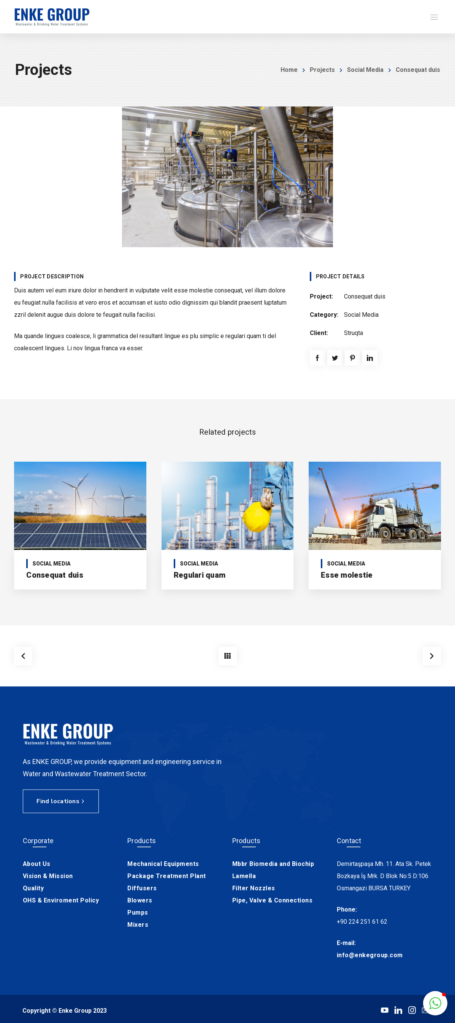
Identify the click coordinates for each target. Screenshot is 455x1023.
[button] (435, 1003)
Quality (33, 886)
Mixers (137, 923)
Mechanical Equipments (163, 862)
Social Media (365, 69)
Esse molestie (347, 575)
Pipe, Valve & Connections (272, 898)
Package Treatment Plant (166, 874)
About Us (37, 862)
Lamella (244, 874)
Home (289, 69)
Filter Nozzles (253, 886)
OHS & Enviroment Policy (61, 898)
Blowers (139, 898)
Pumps (137, 911)
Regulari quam (199, 575)
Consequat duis (54, 575)
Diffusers (142, 886)
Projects (322, 69)
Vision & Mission (48, 874)
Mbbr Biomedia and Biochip (273, 862)
